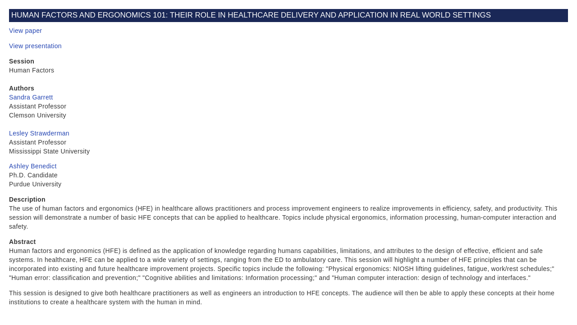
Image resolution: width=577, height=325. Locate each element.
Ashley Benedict (33, 166)
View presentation (35, 46)
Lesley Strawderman (39, 133)
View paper (25, 30)
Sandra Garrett (31, 97)
